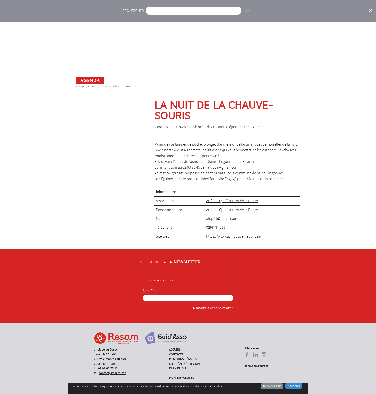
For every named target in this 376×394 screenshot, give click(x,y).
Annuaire (284, 13)
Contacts (176, 354)
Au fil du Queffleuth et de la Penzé (232, 201)
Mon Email (151, 290)
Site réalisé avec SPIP (185, 364)
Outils (307, 13)
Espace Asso (333, 13)
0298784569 (215, 227)
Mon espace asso (181, 378)
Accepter (293, 386)
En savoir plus (272, 386)
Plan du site (178, 368)
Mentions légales (183, 359)
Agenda (173, 13)
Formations (256, 13)
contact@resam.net (112, 373)
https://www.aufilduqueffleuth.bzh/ (233, 236)
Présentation (200, 13)
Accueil (132, 13)
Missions (229, 13)
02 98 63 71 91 (108, 368)
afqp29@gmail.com (221, 218)
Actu (153, 13)
